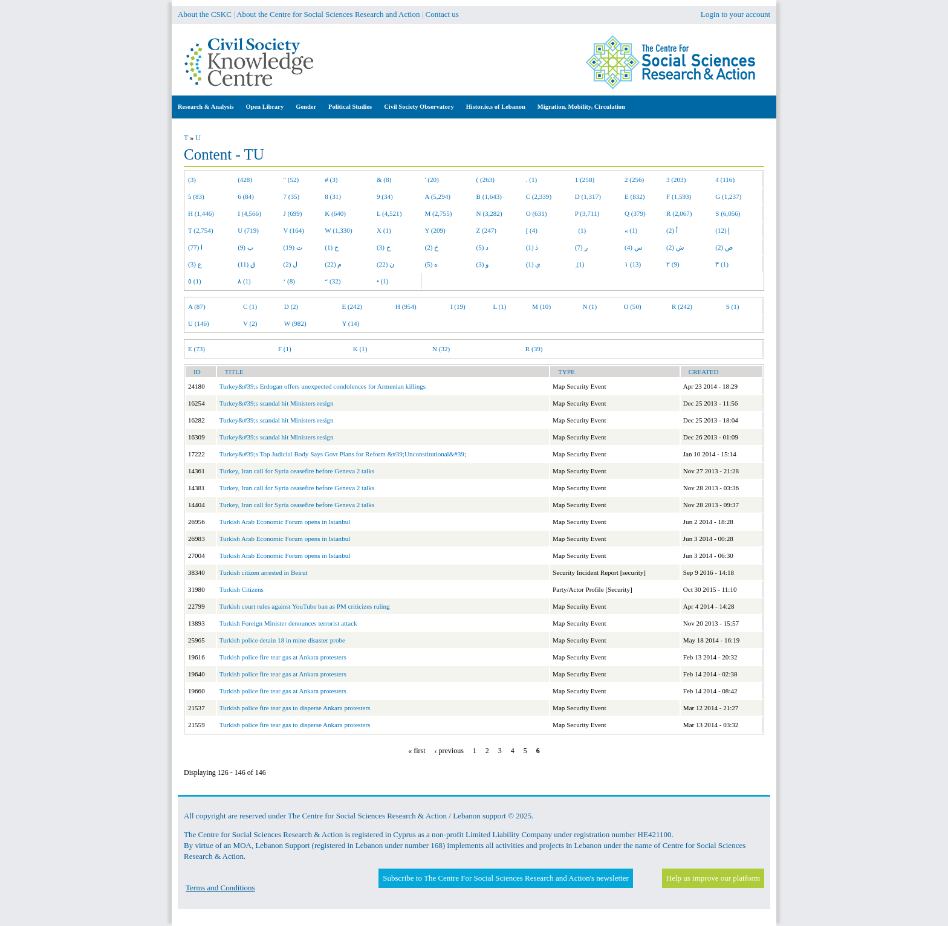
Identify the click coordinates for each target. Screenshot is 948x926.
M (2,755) (438, 213)
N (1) (589, 306)
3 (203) (676, 179)
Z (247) (486, 230)
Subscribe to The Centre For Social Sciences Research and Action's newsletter (505, 877)
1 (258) (584, 179)
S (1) (732, 306)
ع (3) (195, 264)
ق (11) (247, 264)
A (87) (197, 306)
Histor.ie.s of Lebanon (495, 106)
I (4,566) (249, 213)
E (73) (196, 348)
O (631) (536, 213)
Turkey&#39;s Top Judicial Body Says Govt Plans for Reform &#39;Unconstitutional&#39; (342, 454)
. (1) (531, 179)
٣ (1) (722, 264)
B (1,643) (489, 196)
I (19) (458, 306)
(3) (192, 179)
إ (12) (722, 230)
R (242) (682, 306)
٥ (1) (194, 281)
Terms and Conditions (220, 887)
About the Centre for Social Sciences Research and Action (328, 14)
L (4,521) (389, 213)
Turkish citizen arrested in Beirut (263, 572)
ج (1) (332, 247)
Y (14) (350, 323)
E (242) (352, 306)
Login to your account (735, 14)
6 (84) (246, 196)
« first (416, 750)
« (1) (631, 230)
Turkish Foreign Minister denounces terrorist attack (288, 623)
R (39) (534, 348)
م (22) (333, 264)
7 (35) (292, 196)
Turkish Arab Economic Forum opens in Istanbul (285, 521)
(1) (580, 230)
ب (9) (245, 247)
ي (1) (533, 264)
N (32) (441, 348)
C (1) (250, 306)
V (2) (250, 323)
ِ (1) (580, 264)
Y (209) (435, 230)
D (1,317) (588, 196)
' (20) (432, 179)
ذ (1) (532, 247)
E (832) (635, 196)
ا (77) (195, 247)
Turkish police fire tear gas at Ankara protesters (282, 657)
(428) (245, 179)
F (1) (284, 348)
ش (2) (675, 247)
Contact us (442, 14)
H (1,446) (201, 213)
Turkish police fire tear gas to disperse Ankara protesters (295, 707)
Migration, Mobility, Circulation (581, 106)
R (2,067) (679, 213)
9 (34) (385, 196)
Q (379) (635, 213)
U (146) (198, 323)
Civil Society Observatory (418, 106)
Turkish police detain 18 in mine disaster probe (282, 640)
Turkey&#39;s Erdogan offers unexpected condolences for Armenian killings (322, 386)
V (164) (294, 230)
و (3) (482, 264)
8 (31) (333, 196)
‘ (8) (289, 281)
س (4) (633, 247)
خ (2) (432, 247)
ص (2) (724, 247)
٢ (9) (673, 264)
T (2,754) (200, 230)
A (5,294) (437, 196)
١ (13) (633, 264)
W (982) (295, 323)
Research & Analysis (206, 106)
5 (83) (196, 196)
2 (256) (634, 179)
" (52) (291, 179)
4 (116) (725, 179)
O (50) (632, 306)
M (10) (541, 306)
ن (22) (385, 264)
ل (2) (291, 264)
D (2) (291, 306)
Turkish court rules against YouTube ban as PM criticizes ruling (304, 606)
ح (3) (384, 247)
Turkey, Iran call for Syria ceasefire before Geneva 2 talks (296, 470)
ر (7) (581, 247)
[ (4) (531, 230)
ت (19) (293, 247)
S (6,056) (727, 213)
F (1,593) (678, 196)
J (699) (293, 213)
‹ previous (449, 750)
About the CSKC (205, 14)
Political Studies (350, 106)
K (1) (360, 348)
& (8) (384, 179)
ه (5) (431, 264)
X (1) (384, 230)
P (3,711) (587, 213)
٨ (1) (244, 281)
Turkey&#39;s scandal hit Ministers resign (276, 403)
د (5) (482, 247)
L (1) (499, 306)
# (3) (331, 179)
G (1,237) (728, 196)
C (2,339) (538, 196)
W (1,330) (338, 230)
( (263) (485, 179)
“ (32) (332, 281)
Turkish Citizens (241, 589)
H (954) (406, 306)
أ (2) (672, 230)
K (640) (335, 213)
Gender (306, 106)
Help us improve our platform (713, 877)
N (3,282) (489, 213)
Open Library (265, 106)
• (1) (383, 281)
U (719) (248, 230)
